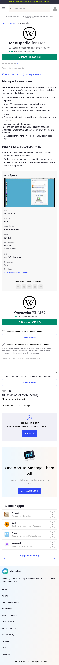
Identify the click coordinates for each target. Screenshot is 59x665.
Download (29, 56)
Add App (6, 596)
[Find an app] (11, 8)
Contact (5, 641)
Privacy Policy (8, 622)
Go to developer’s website (16, 272)
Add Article (7, 609)
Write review (29, 337)
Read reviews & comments (13, 68)
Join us (46, 1)
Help (4, 648)
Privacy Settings (9, 628)
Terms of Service (9, 615)
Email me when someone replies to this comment (28, 377)
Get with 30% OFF (29, 491)
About (4, 589)
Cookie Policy (8, 635)
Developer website (32, 75)
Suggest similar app (29, 555)
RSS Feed (6, 654)
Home (4, 23)
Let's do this (29, 433)
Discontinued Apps (10, 602)
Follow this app (10, 75)
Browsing (13, 23)
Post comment (29, 382)
